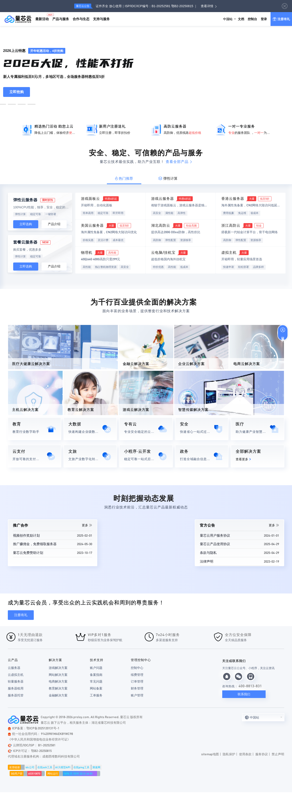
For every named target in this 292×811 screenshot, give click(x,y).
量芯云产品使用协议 (215, 544)
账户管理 (137, 695)
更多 (87, 525)
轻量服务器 (15, 681)
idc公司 (29, 767)
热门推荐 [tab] (124, 178)
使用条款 (245, 754)
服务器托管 (15, 695)
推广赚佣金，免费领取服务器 (35, 544)
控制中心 (137, 668)
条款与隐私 (208, 552)
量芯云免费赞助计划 (28, 552)
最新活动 (43, 17)
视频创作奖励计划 (26, 535)
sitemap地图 (210, 754)
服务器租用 (15, 688)
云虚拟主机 (15, 675)
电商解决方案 (58, 681)
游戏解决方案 (58, 668)
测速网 (96, 767)
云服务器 (14, 668)
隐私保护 (229, 754)
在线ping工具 (81, 767)
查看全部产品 (179, 162)
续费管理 (137, 675)
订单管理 (137, 681)
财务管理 (137, 688)
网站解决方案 (58, 675)
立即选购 (25, 224)
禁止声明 (278, 754)
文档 (241, 19)
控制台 (252, 19)
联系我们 (244, 694)
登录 (264, 19)
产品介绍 (54, 224)
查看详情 (207, 6)
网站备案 (96, 688)
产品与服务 (60, 19)
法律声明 (206, 561)
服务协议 (261, 754)
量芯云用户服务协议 (215, 535)
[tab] (124, 178)
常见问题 (96, 681)
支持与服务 (101, 19)
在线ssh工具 (44, 767)
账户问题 (96, 668)
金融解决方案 (58, 695)
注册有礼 (281, 15)
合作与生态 (81, 19)
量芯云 (17, 19)
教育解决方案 (58, 688)
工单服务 (96, 695)
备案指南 (96, 675)
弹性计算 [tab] (168, 178)
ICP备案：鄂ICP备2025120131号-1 (33, 728)
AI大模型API (62, 767)
